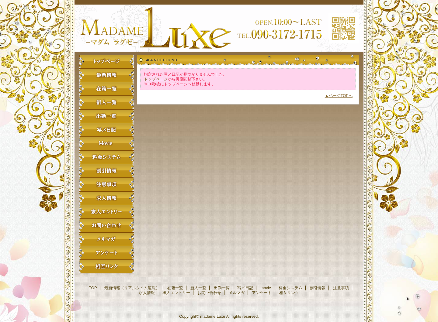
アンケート (106, 253)
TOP (106, 61)
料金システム (106, 157)
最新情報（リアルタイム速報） (106, 75)
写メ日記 (106, 130)
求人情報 (106, 198)
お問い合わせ (106, 225)
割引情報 (106, 171)
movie (106, 143)
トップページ (156, 79)
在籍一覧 (106, 89)
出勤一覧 (106, 116)
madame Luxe (219, 28)
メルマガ (106, 239)
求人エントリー (106, 212)
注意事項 (106, 184)
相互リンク (106, 266)
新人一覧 (106, 102)
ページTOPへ (341, 95)
